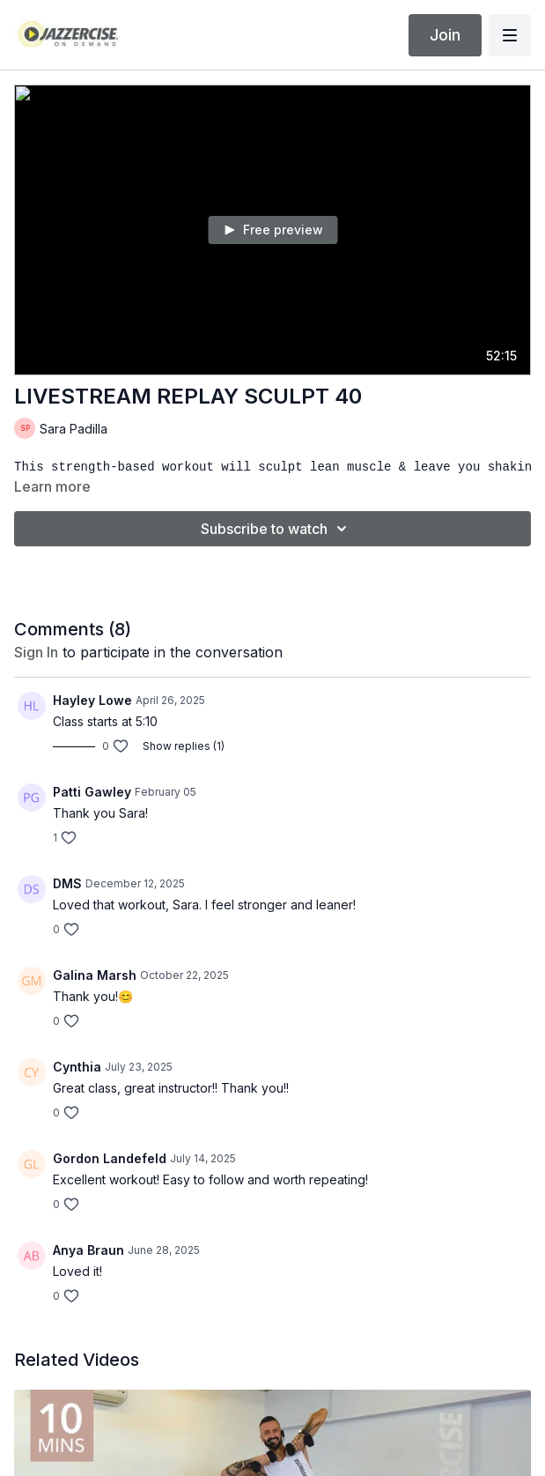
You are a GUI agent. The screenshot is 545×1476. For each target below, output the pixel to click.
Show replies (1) (184, 746)
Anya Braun (88, 1249)
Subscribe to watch (276, 528)
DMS (67, 883)
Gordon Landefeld (109, 1158)
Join (445, 35)
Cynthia (77, 1066)
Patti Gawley (92, 791)
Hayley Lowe (92, 700)
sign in (36, 652)
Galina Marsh (94, 975)
